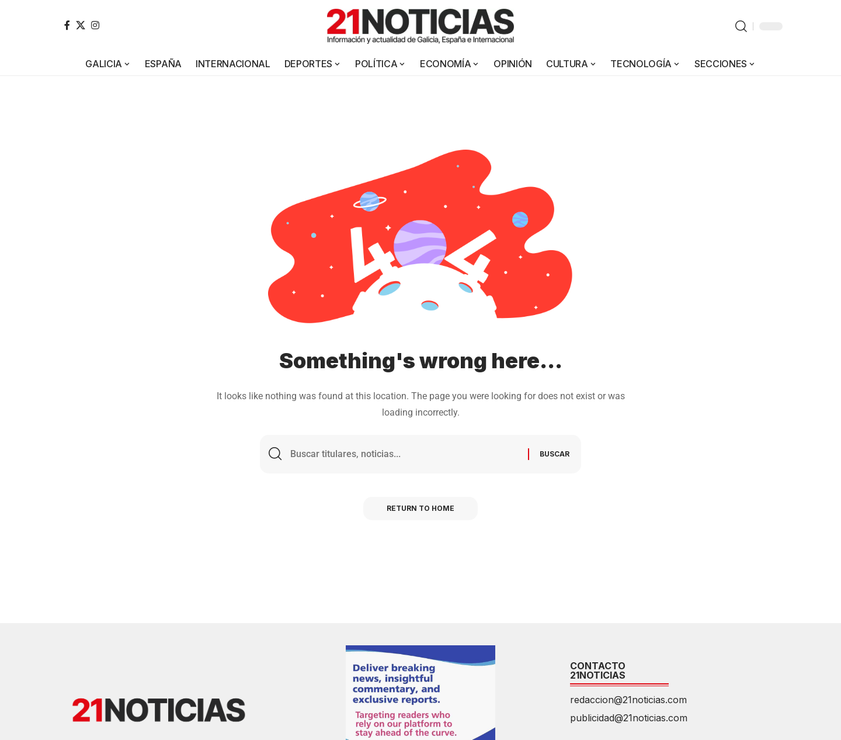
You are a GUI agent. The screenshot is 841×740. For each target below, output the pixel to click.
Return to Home (420, 508)
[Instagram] (95, 25)
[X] (80, 25)
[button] (741, 26)
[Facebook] (67, 25)
